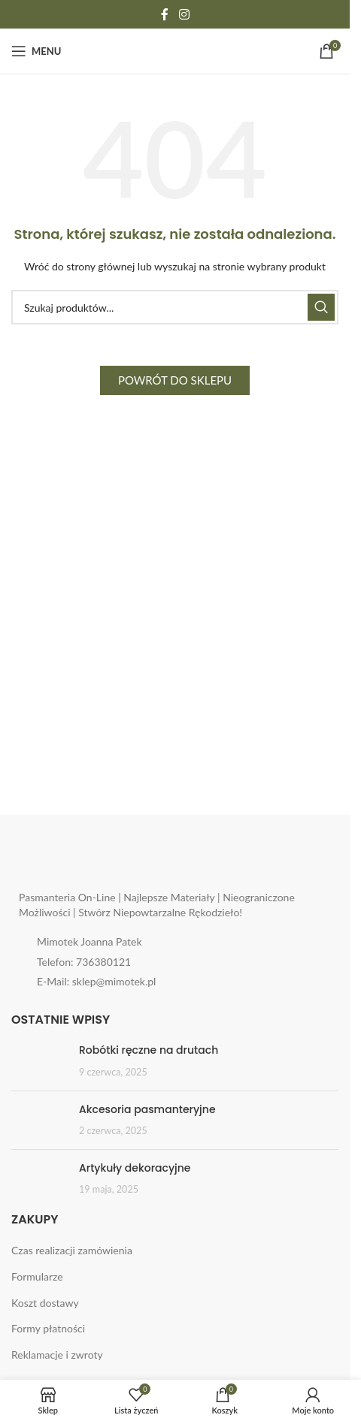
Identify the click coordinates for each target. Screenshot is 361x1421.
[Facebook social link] (165, 14)
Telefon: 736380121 (84, 961)
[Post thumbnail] (39, 1061)
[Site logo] (175, 50)
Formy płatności (48, 1328)
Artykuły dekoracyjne (134, 1167)
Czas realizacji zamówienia (71, 1250)
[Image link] (113, 862)
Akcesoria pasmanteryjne (147, 1109)
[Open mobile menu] (36, 51)
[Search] (174, 307)
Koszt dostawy (45, 1302)
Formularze (37, 1276)
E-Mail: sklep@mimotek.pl (96, 981)
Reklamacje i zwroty (57, 1354)
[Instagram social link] (184, 14)
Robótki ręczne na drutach (148, 1049)
